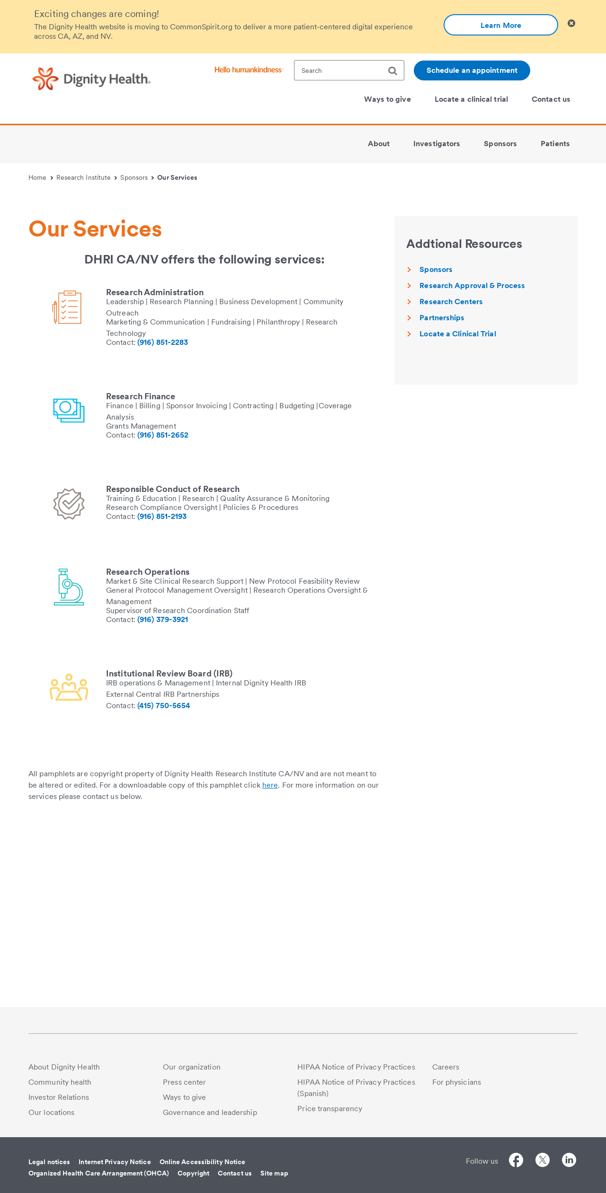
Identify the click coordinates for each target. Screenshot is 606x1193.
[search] (396, 71)
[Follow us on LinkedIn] (569, 1161)
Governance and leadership (210, 1112)
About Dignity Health (64, 1066)
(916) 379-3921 (162, 799)
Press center (184, 1082)
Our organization (192, 1066)
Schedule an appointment (472, 70)
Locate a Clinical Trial (457, 513)
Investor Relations (58, 1097)
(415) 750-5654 (163, 885)
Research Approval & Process (472, 465)
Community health (60, 1082)
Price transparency (329, 1108)
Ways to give (184, 1097)
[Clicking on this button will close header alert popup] (571, 23)
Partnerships (441, 497)
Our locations (51, 1112)
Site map (274, 1173)
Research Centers (451, 481)
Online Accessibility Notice (203, 1162)
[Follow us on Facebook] (516, 1161)
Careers (446, 1066)
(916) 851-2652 (162, 615)
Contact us (235, 1173)
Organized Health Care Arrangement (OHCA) (98, 1173)
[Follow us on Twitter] (542, 1161)
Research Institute (86, 177)
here (270, 965)
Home (40, 177)
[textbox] (349, 70)
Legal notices (49, 1162)
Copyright (193, 1173)
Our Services (177, 177)
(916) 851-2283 (162, 522)
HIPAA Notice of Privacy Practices (356, 1066)
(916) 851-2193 (162, 696)
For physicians (456, 1082)
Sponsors (137, 177)
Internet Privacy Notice (115, 1162)
